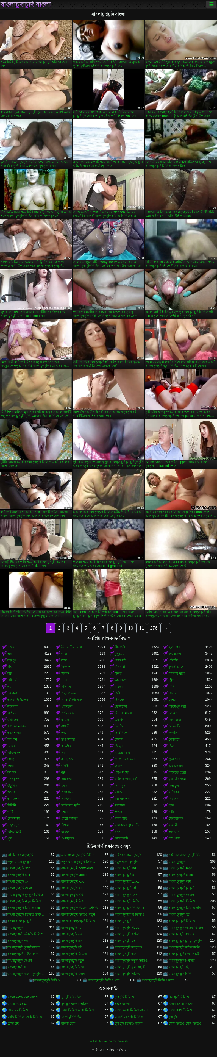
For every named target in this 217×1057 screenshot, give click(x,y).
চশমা (10, 766)
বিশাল (65, 825)
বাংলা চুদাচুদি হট (179, 914)
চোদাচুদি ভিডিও (179, 997)
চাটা (171, 812)
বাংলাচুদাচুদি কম (17, 941)
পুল (9, 838)
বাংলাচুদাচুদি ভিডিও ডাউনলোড (160, 980)
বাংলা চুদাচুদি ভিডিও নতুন (78, 914)
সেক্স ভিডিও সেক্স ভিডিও (185, 1023)
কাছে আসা (68, 759)
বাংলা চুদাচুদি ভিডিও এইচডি (79, 908)
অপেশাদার (14, 733)
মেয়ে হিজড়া (69, 818)
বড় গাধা (174, 838)
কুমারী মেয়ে (176, 667)
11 (141, 628)
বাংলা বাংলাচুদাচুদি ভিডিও (78, 921)
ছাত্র (171, 805)
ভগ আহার (68, 739)
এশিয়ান (12, 713)
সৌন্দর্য (11, 680)
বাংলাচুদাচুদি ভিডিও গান (103, 980)
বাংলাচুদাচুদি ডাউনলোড (23, 954)
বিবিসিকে (121, 733)
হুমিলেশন (13, 799)
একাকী (119, 720)
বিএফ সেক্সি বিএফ (181, 1004)
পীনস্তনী (120, 647)
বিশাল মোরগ (123, 713)
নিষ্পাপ (66, 667)
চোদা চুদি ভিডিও (72, 1017)
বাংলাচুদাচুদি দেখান (19, 961)
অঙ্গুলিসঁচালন (17, 700)
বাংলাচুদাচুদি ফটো (18, 967)
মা (170, 753)
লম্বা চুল (174, 786)
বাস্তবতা (66, 779)
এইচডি (173, 660)
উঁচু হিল (12, 786)
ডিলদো (173, 746)
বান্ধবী (65, 726)
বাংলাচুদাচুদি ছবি (71, 947)
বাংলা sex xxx (17, 1004)
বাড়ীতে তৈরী (177, 772)
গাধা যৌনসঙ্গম (16, 726)
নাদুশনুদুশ (13, 825)
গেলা (64, 786)
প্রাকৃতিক (66, 706)
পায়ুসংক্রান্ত (68, 693)
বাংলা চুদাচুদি (177, 862)
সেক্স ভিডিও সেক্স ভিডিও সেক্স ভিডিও (79, 1010)
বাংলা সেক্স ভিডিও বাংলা (131, 1010)
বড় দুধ (11, 660)
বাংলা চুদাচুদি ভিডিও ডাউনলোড (25, 914)
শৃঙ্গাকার (12, 693)
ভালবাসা (174, 832)
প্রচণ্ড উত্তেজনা (125, 759)
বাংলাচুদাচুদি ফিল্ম (72, 967)
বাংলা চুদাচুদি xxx (72, 881)
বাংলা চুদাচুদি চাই (126, 888)
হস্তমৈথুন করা (177, 706)
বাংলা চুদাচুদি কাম (180, 881)
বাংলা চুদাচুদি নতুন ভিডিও (24, 901)
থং (63, 753)
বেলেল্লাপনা (122, 799)
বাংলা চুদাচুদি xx (17, 881)
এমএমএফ (122, 772)
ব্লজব (11, 647)
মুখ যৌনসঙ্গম (177, 779)
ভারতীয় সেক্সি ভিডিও (129, 1017)
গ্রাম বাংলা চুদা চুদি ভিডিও (78, 855)
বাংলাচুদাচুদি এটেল (127, 934)
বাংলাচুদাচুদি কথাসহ (181, 934)
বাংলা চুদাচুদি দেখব (127, 895)
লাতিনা (66, 799)
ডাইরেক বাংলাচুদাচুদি (128, 855)
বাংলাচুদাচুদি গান (72, 941)
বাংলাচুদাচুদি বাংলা (26, 4)
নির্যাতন (174, 799)
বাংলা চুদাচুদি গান (72, 888)
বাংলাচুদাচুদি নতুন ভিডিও (131, 961)
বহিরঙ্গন (12, 720)
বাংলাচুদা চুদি (123, 921)
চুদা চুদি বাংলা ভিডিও (75, 1004)
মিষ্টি (171, 687)
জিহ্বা (119, 746)
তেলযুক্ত (13, 779)
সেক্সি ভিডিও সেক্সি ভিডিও (24, 1017)
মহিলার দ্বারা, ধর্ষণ (126, 779)
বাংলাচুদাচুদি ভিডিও (47, 980)
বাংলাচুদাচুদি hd (71, 928)
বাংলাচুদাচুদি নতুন (72, 961)
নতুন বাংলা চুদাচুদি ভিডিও (78, 862)
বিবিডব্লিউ (14, 832)
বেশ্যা (172, 700)
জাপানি (12, 739)
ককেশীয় (66, 746)
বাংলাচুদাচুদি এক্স (72, 934)
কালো (65, 720)
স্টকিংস (66, 687)
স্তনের (11, 792)
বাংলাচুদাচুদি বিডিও (127, 974)
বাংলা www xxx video (22, 997)
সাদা (64, 660)
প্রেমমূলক (67, 838)
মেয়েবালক (176, 818)
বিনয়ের (120, 700)
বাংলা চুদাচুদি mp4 (181, 868)
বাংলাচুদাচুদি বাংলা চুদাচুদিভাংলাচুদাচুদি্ (25, 974)
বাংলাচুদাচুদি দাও (125, 954)
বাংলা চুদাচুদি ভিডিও (182, 901)
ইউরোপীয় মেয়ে (71, 647)
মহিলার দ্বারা (177, 673)
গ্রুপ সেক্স (175, 759)
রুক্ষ (117, 832)
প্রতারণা (120, 812)
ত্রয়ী (117, 693)
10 (130, 628)
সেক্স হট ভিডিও (17, 1010)
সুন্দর (118, 673)
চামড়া (119, 687)
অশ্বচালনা (175, 654)
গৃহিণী (65, 766)
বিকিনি (11, 805)
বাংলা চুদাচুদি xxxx (127, 881)
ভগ (9, 654)
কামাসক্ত (120, 680)
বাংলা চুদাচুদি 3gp (18, 868)
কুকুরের (119, 654)
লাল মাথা (175, 720)
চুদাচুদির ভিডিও (71, 997)
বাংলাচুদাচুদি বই (179, 967)
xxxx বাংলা (122, 1004)
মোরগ (11, 746)
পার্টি (10, 812)
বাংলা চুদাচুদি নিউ (72, 901)
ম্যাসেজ (120, 805)
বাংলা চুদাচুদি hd (125, 868)
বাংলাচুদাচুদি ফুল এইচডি (130, 967)
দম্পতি (173, 733)
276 (153, 628)
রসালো (119, 792)
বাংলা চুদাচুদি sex (18, 875)
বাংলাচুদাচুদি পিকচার (182, 961)
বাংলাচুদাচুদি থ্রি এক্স (74, 954)
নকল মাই (121, 818)
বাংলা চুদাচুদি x (124, 875)
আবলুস (120, 786)
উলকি (119, 726)
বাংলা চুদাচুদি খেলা (19, 888)
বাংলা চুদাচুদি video (74, 875)
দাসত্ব (11, 759)
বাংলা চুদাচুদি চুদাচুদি (181, 888)
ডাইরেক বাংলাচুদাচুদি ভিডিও (187, 855)
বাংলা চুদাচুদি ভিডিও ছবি (185, 908)
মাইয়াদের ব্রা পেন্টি (127, 825)
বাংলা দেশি (68, 1023)
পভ (63, 733)
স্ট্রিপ (171, 680)
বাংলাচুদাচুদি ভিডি (180, 974)
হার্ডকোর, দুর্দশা (70, 805)
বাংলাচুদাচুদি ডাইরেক (128, 947)
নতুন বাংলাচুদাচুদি (126, 862)
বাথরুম (66, 832)
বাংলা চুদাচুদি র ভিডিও (129, 914)
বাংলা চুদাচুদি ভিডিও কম (130, 908)
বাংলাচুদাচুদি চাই (125, 941)
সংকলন (12, 706)
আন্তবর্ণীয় (175, 726)
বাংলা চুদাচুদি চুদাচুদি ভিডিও (25, 895)
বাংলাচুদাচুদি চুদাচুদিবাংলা (23, 947)
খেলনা (173, 693)
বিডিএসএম (15, 753)
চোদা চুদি (13, 1023)
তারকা (119, 766)
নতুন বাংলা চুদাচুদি (19, 862)
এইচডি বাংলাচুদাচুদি (20, 855)
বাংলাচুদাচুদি (15, 928)
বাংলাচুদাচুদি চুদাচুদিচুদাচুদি (185, 941)
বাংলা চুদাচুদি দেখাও (182, 895)
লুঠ (9, 673)
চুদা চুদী (173, 1017)
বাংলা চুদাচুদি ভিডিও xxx (23, 908)
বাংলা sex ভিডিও (180, 1010)
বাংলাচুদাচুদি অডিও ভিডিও (186, 928)
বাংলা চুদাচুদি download (77, 868)
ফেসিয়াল (121, 706)
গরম (10, 687)
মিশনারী (120, 667)
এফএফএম (176, 766)
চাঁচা (9, 667)
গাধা (64, 654)
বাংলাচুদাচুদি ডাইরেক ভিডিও (187, 947)
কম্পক (11, 772)
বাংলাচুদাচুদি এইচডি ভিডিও (25, 934)
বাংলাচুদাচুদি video (127, 928)
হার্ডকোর (174, 647)
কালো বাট (121, 838)
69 (63, 772)
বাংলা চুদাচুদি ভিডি (127, 901)
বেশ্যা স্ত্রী (174, 739)
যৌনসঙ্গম (13, 818)
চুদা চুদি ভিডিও (124, 997)
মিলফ (65, 673)
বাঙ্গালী (173, 825)
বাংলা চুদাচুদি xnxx (181, 875)
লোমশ (173, 713)
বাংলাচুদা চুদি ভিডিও (182, 921)
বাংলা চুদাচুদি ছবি (72, 895)
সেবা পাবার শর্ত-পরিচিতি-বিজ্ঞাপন (108, 1041)
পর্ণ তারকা (67, 713)
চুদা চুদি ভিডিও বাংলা (128, 1023)
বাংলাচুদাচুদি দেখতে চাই (184, 954)
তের (64, 680)
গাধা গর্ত (67, 792)
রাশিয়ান (174, 792)
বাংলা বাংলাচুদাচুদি (19, 921)
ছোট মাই (120, 660)
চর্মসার (119, 739)
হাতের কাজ (122, 753)
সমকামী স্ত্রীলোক (71, 700)
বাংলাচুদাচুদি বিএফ (73, 974)
